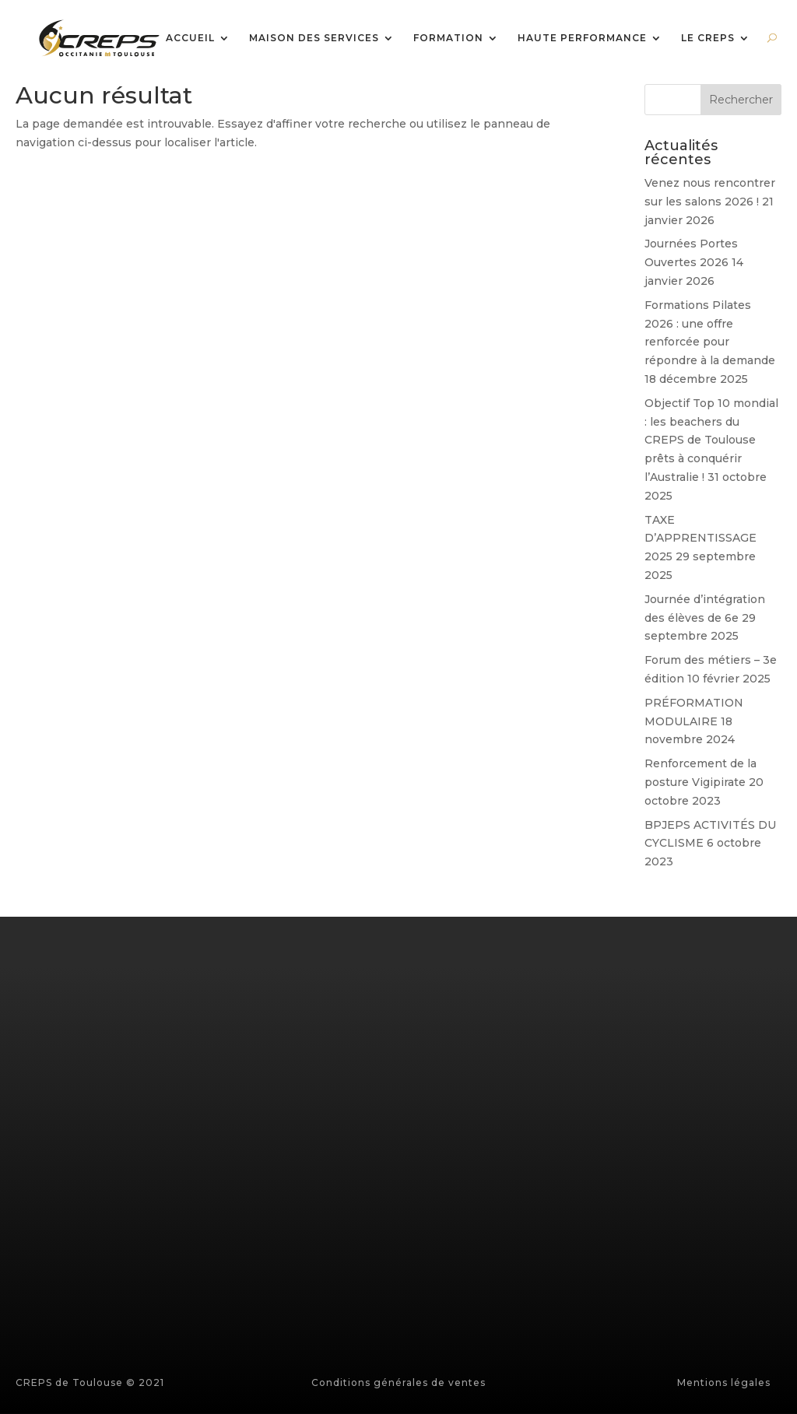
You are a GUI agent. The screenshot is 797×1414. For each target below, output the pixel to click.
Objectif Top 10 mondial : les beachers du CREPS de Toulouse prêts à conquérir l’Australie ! (711, 440)
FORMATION (448, 38)
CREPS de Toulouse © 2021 (90, 1382)
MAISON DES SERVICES (314, 38)
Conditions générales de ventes (398, 1382)
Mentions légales (724, 1382)
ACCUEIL (190, 38)
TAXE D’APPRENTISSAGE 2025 (700, 538)
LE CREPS (708, 38)
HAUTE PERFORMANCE (582, 38)
